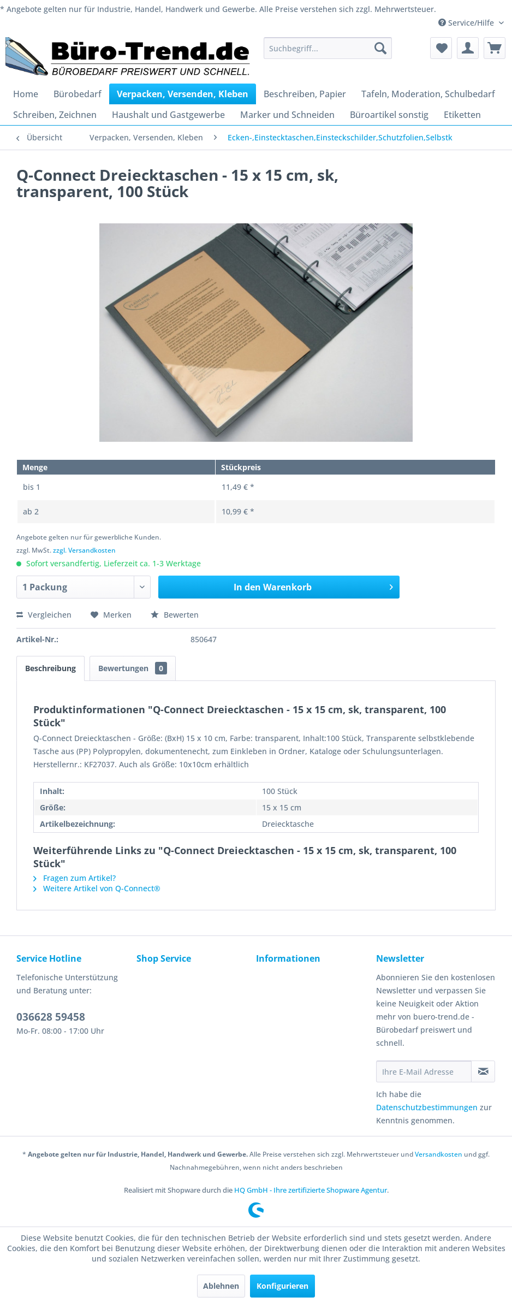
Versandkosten (438, 1154)
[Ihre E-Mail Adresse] (424, 1071)
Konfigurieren (282, 1286)
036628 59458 (50, 1017)
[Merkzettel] (441, 48)
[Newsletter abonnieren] (483, 1071)
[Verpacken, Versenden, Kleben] (182, 94)
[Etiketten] (462, 114)
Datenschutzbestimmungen (427, 1107)
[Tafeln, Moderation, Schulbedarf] (428, 94)
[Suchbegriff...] (328, 48)
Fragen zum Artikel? (74, 878)
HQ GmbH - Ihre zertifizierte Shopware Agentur (310, 1190)
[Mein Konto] (468, 48)
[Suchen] (380, 48)
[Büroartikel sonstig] (389, 114)
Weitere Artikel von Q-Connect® (96, 888)
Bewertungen (132, 668)
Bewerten (175, 614)
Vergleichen (44, 614)
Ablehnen (221, 1286)
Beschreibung (50, 668)
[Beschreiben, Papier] (305, 94)
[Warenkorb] (494, 48)
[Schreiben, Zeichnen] (54, 114)
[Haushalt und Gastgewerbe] (168, 114)
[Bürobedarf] (77, 94)
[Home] (25, 94)
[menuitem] (328, 48)
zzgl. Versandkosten (84, 550)
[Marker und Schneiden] (287, 114)
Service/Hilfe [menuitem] (467, 22)
